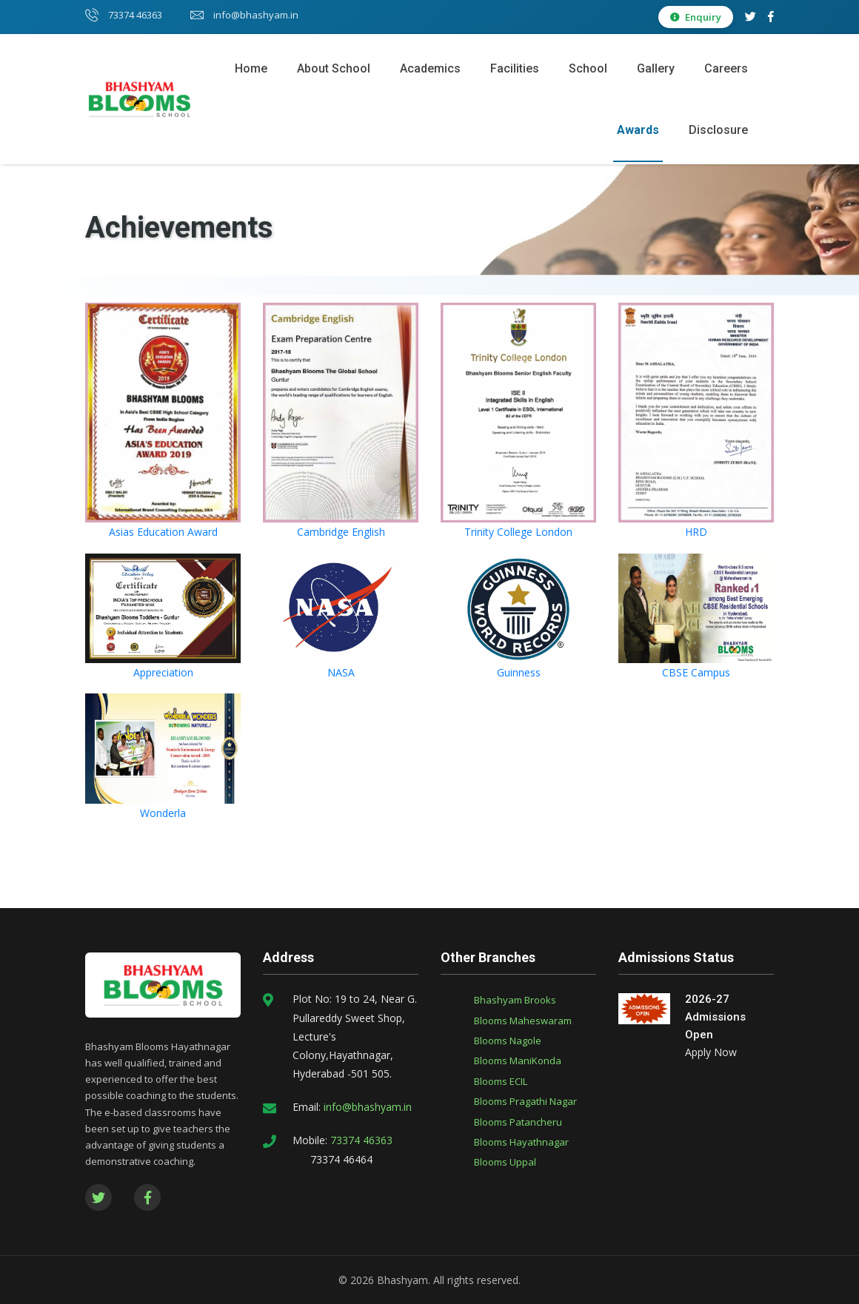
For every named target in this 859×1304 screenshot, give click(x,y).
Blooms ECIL (500, 1081)
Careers (726, 68)
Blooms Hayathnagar (521, 1142)
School (588, 68)
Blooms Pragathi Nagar (525, 1101)
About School (333, 68)
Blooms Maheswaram (523, 1020)
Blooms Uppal (505, 1162)
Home (251, 68)
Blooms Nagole (507, 1040)
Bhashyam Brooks (515, 999)
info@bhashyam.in (244, 14)
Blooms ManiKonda (517, 1060)
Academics (430, 68)
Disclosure (718, 130)
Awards (638, 130)
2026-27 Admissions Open (715, 1016)
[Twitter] (750, 16)
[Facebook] (771, 16)
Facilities (514, 68)
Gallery (656, 68)
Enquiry (695, 17)
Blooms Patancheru (518, 1122)
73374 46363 (123, 14)
